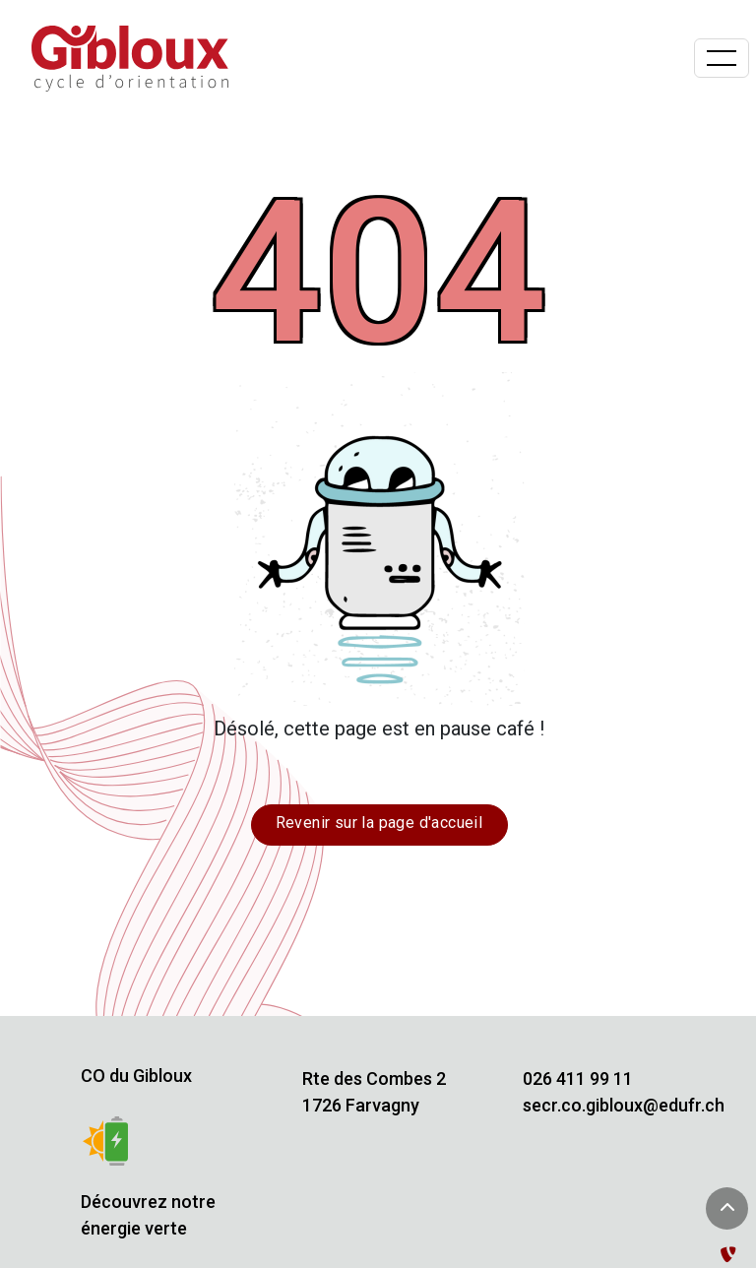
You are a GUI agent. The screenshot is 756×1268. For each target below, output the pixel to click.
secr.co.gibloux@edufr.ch (623, 1105)
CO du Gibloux (136, 1075)
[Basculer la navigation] (721, 58)
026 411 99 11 (578, 1078)
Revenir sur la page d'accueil (379, 822)
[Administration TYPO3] (732, 1254)
